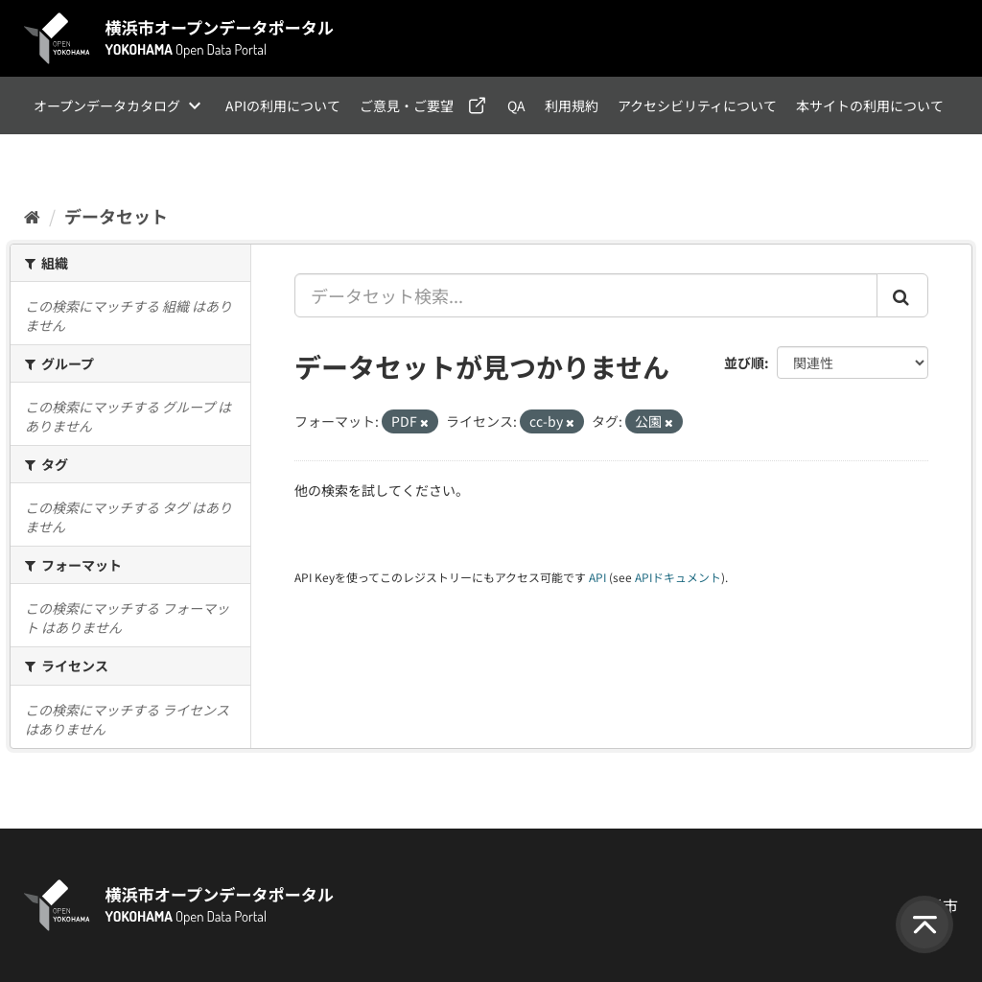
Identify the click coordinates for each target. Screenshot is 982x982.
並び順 (744, 362)
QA (516, 105)
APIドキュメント (678, 577)
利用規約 (571, 105)
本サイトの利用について (870, 105)
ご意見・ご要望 (407, 105)
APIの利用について (282, 105)
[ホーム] (32, 215)
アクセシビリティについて (697, 105)
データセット (116, 215)
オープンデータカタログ (107, 105)
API (597, 577)
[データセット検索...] (586, 295)
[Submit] (902, 295)
